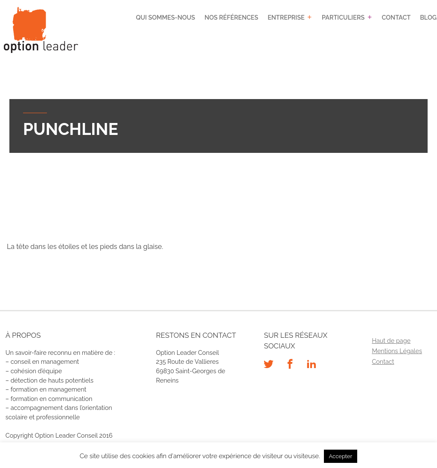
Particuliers (343, 17)
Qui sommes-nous (165, 17)
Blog (428, 17)
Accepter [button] (341, 456)
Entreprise (286, 17)
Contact (396, 17)
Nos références (231, 17)
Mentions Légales (397, 350)
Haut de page (391, 340)
